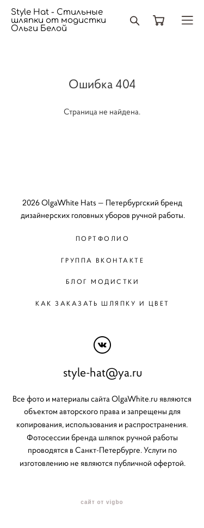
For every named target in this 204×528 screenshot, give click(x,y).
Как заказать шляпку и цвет (102, 303)
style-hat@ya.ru (103, 372)
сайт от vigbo (102, 502)
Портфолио (102, 238)
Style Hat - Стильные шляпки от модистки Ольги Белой (58, 20)
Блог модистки (102, 281)
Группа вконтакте (103, 260)
